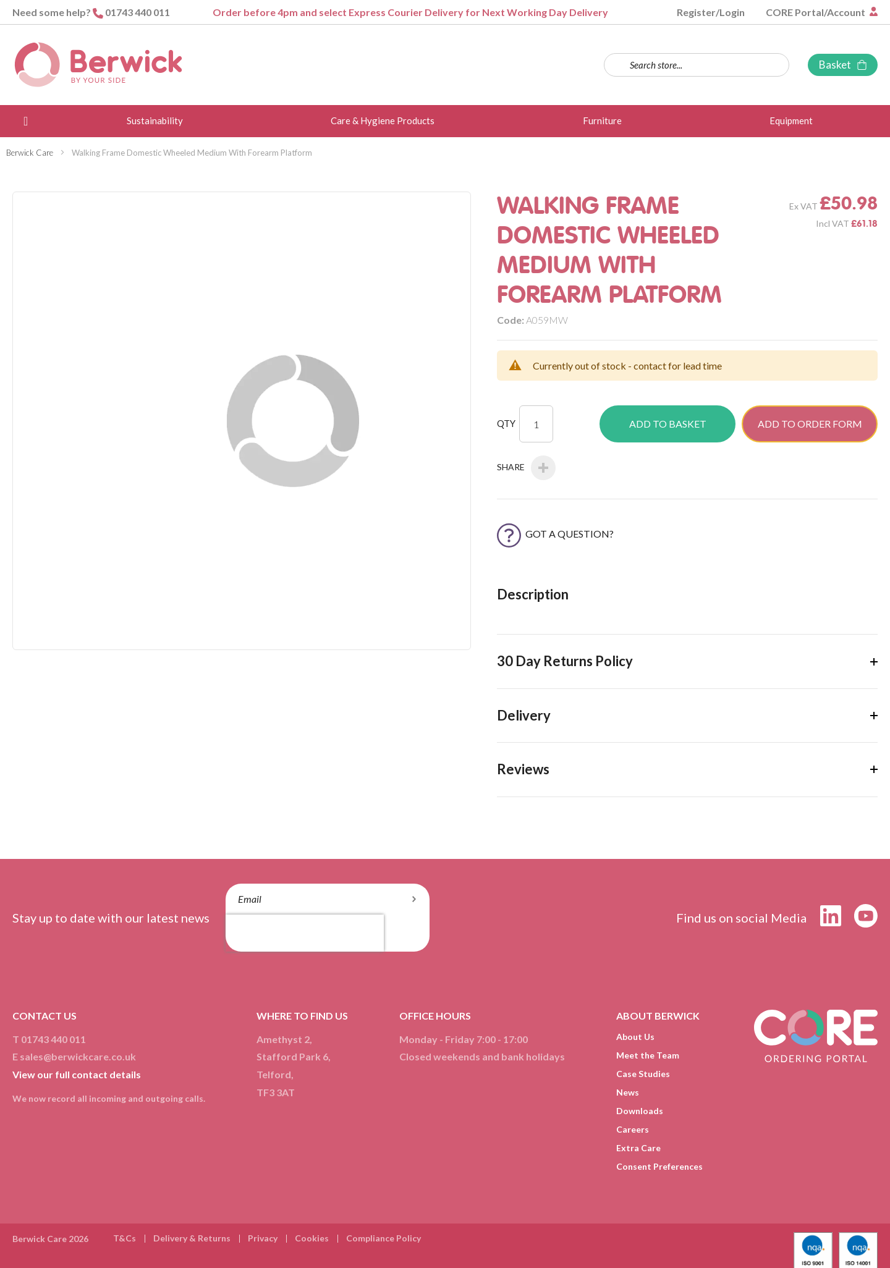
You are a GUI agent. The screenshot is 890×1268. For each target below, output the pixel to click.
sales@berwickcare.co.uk (78, 1056)
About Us (635, 1036)
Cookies (312, 1238)
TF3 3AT (275, 1092)
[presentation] (305, 933)
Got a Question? (555, 533)
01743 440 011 (137, 12)
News (627, 1092)
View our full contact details (76, 1074)
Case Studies (643, 1073)
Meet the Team (647, 1055)
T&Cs (124, 1238)
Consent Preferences (659, 1166)
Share (526, 467)
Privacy (263, 1238)
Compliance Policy (383, 1238)
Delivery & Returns (192, 1238)
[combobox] (696, 65)
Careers (632, 1129)
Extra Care (638, 1148)
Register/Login (711, 12)
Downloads (639, 1110)
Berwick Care (29, 153)
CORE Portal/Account (816, 12)
